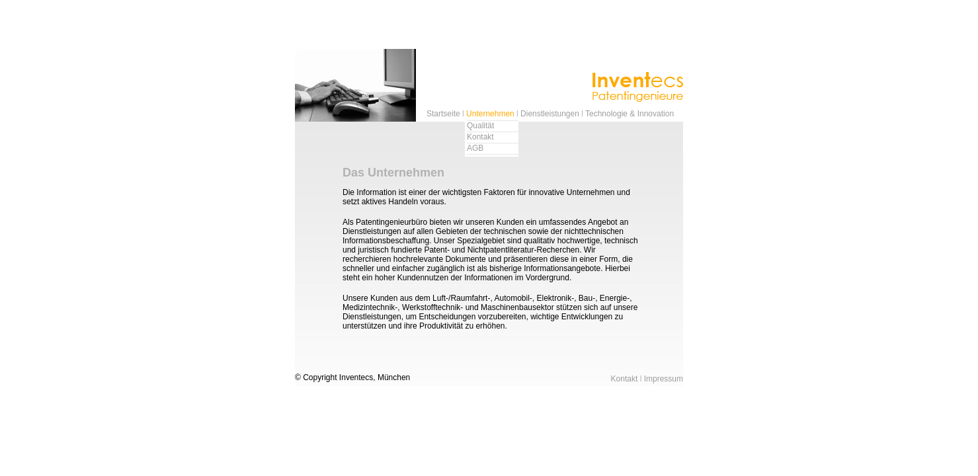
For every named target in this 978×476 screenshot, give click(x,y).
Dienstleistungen (549, 113)
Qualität (480, 125)
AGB (475, 148)
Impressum (663, 378)
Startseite (443, 113)
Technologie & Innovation (629, 113)
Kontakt (480, 136)
